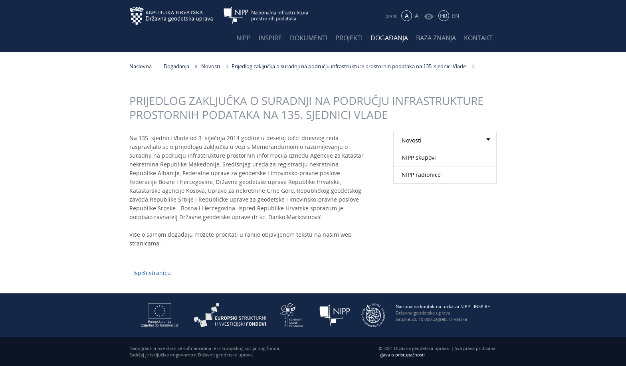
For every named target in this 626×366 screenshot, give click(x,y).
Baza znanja (436, 38)
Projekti (349, 38)
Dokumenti (308, 38)
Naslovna (140, 66)
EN (456, 16)
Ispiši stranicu (152, 273)
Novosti (210, 66)
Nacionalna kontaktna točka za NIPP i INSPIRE (443, 306)
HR (444, 16)
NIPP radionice (421, 174)
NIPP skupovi (419, 157)
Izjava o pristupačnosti (401, 355)
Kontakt (478, 38)
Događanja (389, 38)
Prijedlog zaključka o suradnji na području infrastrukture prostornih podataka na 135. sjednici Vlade (349, 66)
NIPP (243, 38)
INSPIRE (270, 38)
